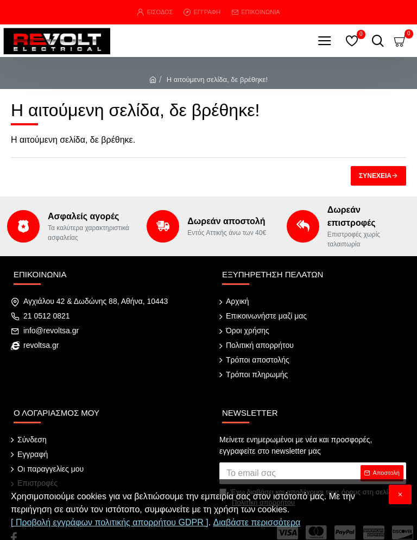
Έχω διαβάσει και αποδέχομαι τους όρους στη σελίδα (307, 478)
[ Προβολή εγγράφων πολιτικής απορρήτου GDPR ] (109, 522)
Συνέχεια (375, 176)
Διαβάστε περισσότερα (257, 522)
